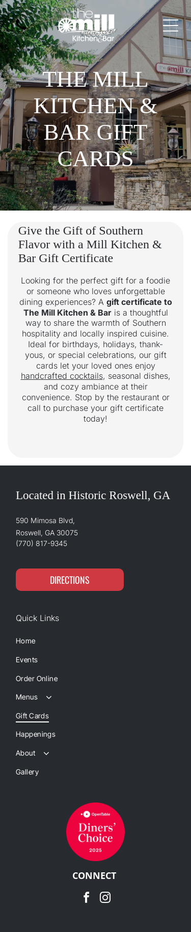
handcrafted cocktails (62, 376)
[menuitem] (95, 641)
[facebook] (86, 899)
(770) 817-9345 (41, 543)
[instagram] (105, 899)
